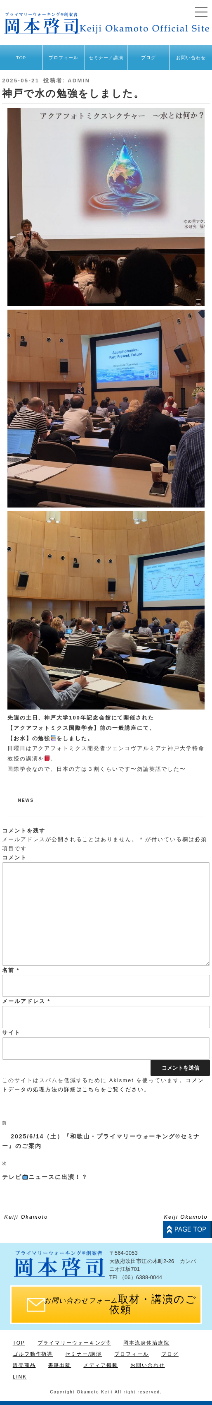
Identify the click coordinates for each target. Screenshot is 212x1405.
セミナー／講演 (106, 57)
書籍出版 (59, 1365)
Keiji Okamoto (26, 1217)
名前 (10, 970)
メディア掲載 (100, 1365)
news (26, 800)
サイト (11, 1033)
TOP (21, 57)
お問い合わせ (191, 57)
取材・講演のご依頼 (120, 1304)
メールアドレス (26, 1001)
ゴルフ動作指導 (33, 1354)
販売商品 (24, 1365)
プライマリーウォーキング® (74, 1343)
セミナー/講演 (83, 1354)
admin (79, 80)
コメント (14, 857)
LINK (20, 1377)
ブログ (148, 57)
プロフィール (64, 57)
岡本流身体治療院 (146, 1343)
